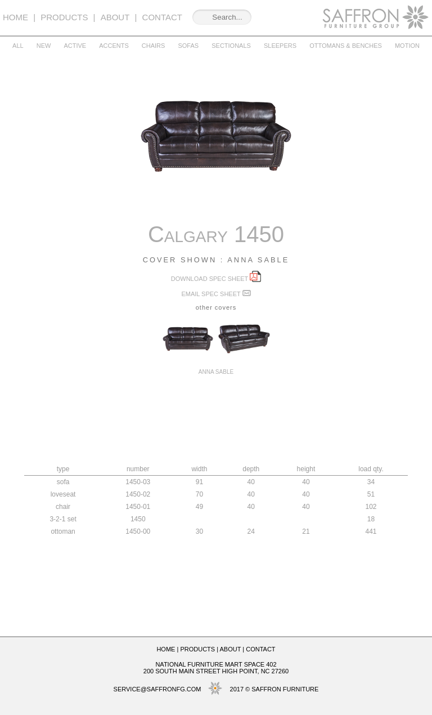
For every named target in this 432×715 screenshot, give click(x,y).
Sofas (188, 45)
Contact (162, 17)
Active (75, 45)
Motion (407, 45)
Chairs (153, 45)
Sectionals (231, 45)
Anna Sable (216, 368)
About (115, 17)
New (44, 45)
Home (15, 17)
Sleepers (280, 45)
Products (64, 17)
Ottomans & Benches (345, 45)
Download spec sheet (216, 278)
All (18, 45)
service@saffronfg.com (157, 689)
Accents (114, 45)
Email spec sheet (215, 294)
